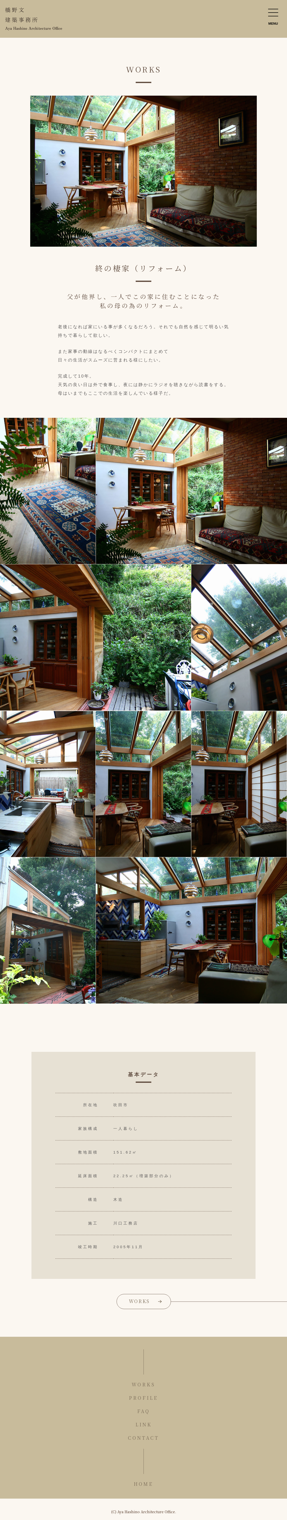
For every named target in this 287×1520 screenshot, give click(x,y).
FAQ (143, 1411)
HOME (143, 1483)
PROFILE (143, 1397)
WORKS (139, 1301)
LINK (143, 1424)
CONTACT (143, 1437)
